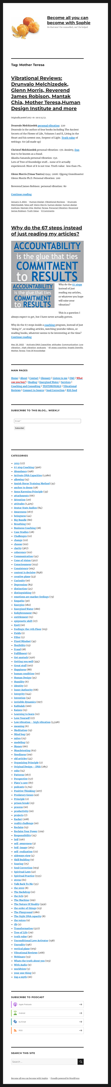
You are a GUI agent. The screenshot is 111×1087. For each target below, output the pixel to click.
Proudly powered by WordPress (65, 1078)
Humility (19, 681)
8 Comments (47, 211)
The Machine (21, 900)
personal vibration (48, 125)
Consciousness (22, 564)
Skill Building (22, 859)
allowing (19, 479)
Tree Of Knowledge (35, 350)
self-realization (23, 851)
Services (66, 382)
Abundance (20, 471)
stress (17, 879)
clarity (18, 548)
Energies (19, 604)
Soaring (18, 863)
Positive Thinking (24, 790)
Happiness (20, 669)
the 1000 (19, 888)
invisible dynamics (25, 701)
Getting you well (23, 661)
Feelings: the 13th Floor (27, 629)
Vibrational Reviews (55, 202)
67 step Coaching (24, 467)
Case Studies (21, 532)
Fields (17, 633)
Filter (17, 637)
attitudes (56, 344)
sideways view (22, 855)
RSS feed (72, 390)
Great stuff (20, 665)
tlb (15, 924)
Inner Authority (23, 689)
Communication (70, 344)
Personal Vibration (58, 208)
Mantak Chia (27, 208)
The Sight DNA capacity (27, 916)
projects (18, 815)
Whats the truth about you (29, 960)
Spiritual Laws (22, 871)
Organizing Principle (26, 762)
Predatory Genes (23, 794)
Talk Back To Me (23, 883)
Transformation (23, 928)
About (23, 378)
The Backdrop (22, 892)
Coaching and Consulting (25, 386)
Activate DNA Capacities (38, 344)
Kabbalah (19, 705)
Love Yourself (22, 718)
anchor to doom (23, 487)
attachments (21, 495)
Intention (19, 697)
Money (18, 746)
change (18, 540)
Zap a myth (20, 976)
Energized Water (49, 382)
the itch (18, 896)
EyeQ (17, 625)
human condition (24, 673)
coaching (49, 324)
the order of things (25, 908)
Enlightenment (23, 612)
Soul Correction (55, 390)
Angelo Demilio (75, 347)
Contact (33, 378)
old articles (20, 758)
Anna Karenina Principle (28, 491)
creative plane (22, 576)
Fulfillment (20, 653)
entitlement (21, 617)
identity (18, 685)
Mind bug (19, 734)
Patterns (19, 774)
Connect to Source (33, 390)
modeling (19, 742)
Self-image (20, 847)
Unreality (19, 944)
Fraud (17, 649)
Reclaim (18, 827)
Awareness (20, 511)
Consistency (21, 568)
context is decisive (25, 572)
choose (18, 544)
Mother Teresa (41, 208)
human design (55, 205)
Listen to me (60, 378)
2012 (17, 463)
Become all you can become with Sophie (68, 20)
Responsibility (22, 835)
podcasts (41, 347)
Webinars (19, 956)
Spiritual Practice (24, 875)
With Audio (20, 964)
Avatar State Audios (25, 507)
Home (14, 378)
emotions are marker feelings (31, 596)
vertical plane (22, 948)
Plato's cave (21, 782)
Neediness (20, 754)
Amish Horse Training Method (32, 483)
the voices (20, 920)
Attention (19, 499)
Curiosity (19, 580)
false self (28, 205)
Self (16, 839)
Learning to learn (24, 714)
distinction (20, 588)
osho (17, 770)
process (18, 807)
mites (17, 738)
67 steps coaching (58, 347)
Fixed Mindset (22, 641)
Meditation (20, 730)
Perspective (21, 778)
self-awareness (23, 843)
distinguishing (22, 592)
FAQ (72, 378)
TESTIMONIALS (52, 386)
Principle (19, 799)
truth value (20, 936)
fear (77, 149)
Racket (18, 819)
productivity (21, 811)
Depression (20, 584)
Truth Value (33, 211)
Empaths (19, 600)
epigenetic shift (23, 621)
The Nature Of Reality (26, 904)
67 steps (77, 284)
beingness (20, 515)
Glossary (46, 378)
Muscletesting (22, 750)
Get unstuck (21, 657)
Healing (32, 382)
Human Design (36, 202)
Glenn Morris (40, 205)
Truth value (68, 137)
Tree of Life (21, 932)
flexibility (20, 645)
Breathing (20, 523)
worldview (20, 968)
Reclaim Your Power (25, 831)
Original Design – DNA (27, 766)
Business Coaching (25, 528)
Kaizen (18, 710)
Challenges (20, 536)
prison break (21, 803)
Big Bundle (20, 519)
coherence (20, 552)
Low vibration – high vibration (32, 722)
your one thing (22, 972)
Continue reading (21, 194)
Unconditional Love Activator (31, 940)
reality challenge (23, 823)
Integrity (19, 693)
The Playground (23, 912)
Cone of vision (22, 560)
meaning (19, 726)
